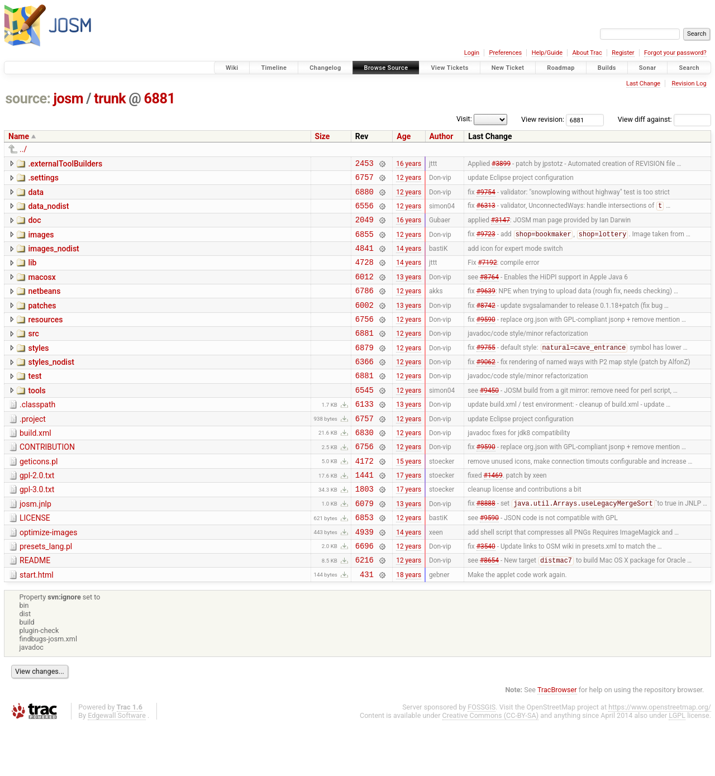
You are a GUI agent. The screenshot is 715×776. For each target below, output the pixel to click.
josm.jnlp (35, 544)
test (34, 401)
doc (34, 226)
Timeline (274, 68)
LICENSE (35, 559)
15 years (408, 497)
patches (42, 322)
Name (18, 136)
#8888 (485, 545)
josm (68, 99)
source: (28, 99)
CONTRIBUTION (47, 480)
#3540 (485, 592)
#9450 (489, 418)
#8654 (489, 609)
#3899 (501, 164)
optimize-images (48, 576)
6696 (364, 592)
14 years (408, 260)
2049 (364, 227)
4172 (364, 497)
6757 (364, 180)
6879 (364, 370)
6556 (364, 212)
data (36, 195)
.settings (43, 179)
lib (32, 274)
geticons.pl (39, 496)
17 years (408, 513)
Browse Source (386, 68)
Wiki (232, 68)
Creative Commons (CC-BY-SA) (490, 765)
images (41, 243)
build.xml (35, 464)
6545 (364, 418)
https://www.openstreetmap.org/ (659, 757)
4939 (364, 577)
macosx (41, 290)
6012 (364, 291)
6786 (364, 307)
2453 (364, 164)
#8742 (485, 323)
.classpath (37, 433)
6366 (364, 386)
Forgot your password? (675, 52)
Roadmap (561, 68)
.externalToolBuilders (65, 163)
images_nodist (53, 258)
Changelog (325, 68)
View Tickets (449, 68)
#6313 (485, 212)
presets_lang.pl (46, 591)
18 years (408, 624)
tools (36, 417)
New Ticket (508, 68)
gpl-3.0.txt (37, 527)
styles (38, 369)
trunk (110, 99)
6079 (364, 545)
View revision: (542, 119)
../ (23, 149)
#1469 (493, 513)
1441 (364, 513)
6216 (364, 608)
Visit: (464, 119)
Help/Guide (547, 52)
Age (404, 136)
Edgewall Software (117, 765)
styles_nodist (51, 385)
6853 (364, 560)
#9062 (485, 387)
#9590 (485, 338)
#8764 (489, 291)
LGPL (677, 765)
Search (689, 68)
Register (623, 52)
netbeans (44, 306)
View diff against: (664, 119)
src (33, 353)
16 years (408, 164)
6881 (159, 99)
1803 (364, 528)
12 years (408, 180)
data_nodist (48, 211)
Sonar (647, 68)
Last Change (643, 83)
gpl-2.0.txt (37, 512)
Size (322, 136)
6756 (364, 339)
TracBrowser (557, 740)
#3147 (500, 228)
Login (471, 52)
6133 (364, 434)
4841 (364, 259)
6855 (364, 244)
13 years (408, 291)
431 (367, 624)
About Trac (587, 52)
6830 (364, 465)
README (35, 607)
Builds (607, 68)
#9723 (485, 244)
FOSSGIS (481, 757)
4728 (364, 275)
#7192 (487, 275)
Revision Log (688, 83)
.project (33, 449)
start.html (37, 623)
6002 (364, 323)
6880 (364, 196)
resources (45, 338)
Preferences (505, 52)
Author (442, 136)
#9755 (485, 371)
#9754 (485, 196)
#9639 (485, 307)
